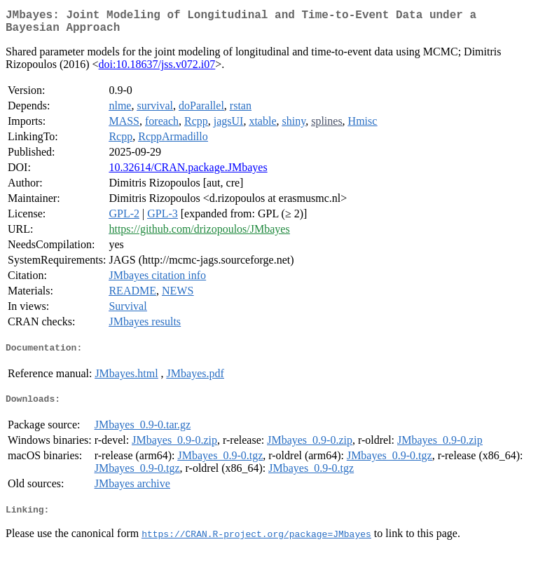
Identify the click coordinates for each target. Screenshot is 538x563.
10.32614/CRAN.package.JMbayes (188, 173)
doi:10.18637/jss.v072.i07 (157, 70)
